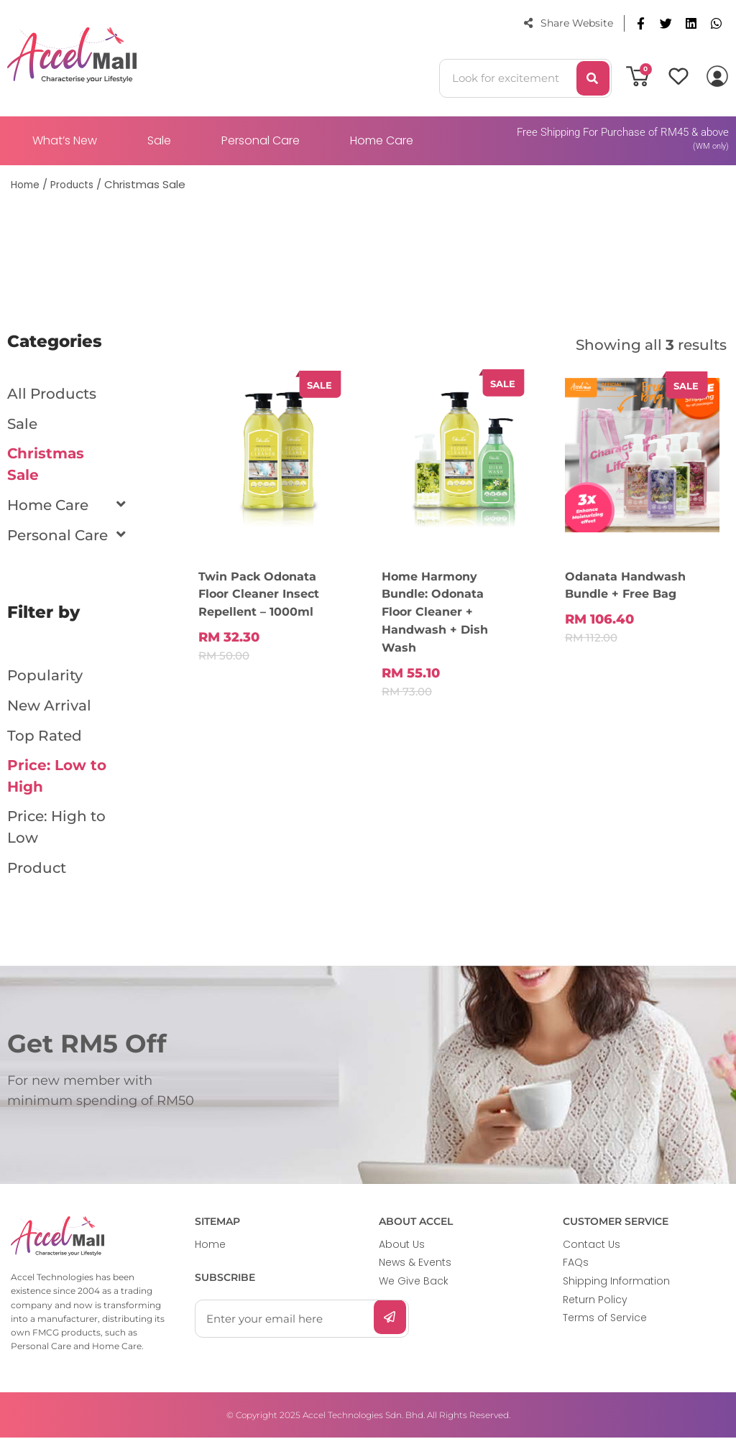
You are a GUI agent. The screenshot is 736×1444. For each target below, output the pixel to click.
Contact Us (591, 1251)
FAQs (576, 1269)
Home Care (381, 140)
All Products (51, 393)
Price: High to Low (56, 833)
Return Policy (595, 1305)
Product (36, 874)
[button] (640, 23)
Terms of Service (605, 1324)
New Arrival (49, 707)
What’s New (64, 140)
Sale (159, 140)
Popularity (45, 677)
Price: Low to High (56, 779)
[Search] (593, 78)
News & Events (415, 1269)
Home (210, 1251)
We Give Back (413, 1287)
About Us (402, 1251)
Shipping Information (616, 1287)
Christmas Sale (45, 465)
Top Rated (44, 737)
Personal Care (260, 140)
